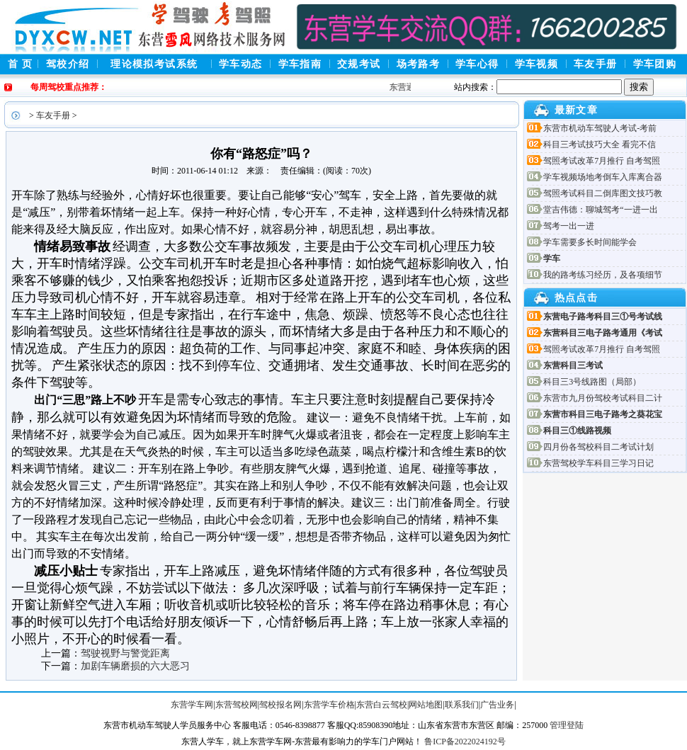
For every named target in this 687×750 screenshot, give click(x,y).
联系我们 (462, 705)
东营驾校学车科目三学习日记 (598, 463)
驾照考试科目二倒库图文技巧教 (602, 193)
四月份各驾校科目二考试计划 (598, 447)
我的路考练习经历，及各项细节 (602, 275)
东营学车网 (192, 705)
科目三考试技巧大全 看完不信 (599, 144)
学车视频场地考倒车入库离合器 (602, 177)
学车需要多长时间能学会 (590, 242)
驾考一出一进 (568, 226)
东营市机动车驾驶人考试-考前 (600, 128)
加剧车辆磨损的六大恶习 (135, 666)
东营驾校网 (236, 705)
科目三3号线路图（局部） (592, 382)
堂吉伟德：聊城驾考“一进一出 (600, 210)
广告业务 (497, 705)
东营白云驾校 (381, 705)
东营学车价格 (329, 705)
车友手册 (53, 115)
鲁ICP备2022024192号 (465, 741)
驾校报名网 (280, 705)
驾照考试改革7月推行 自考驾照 (601, 161)
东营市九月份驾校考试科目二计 (602, 398)
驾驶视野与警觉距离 (125, 653)
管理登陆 (567, 725)
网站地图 (426, 705)
